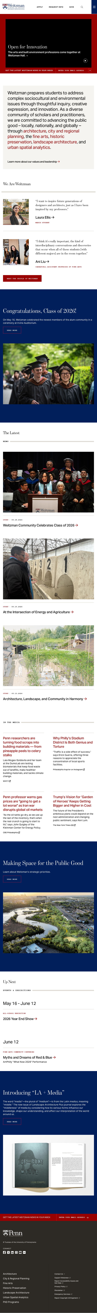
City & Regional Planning (16, 1278)
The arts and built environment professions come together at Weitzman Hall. (44, 54)
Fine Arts (8, 1283)
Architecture (10, 1273)
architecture (34, 131)
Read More (12, 330)
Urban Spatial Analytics (15, 1297)
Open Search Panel (82, 7)
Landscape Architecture (16, 1292)
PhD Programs (11, 1302)
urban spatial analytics (29, 147)
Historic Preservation (14, 1287)
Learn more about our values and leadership (32, 161)
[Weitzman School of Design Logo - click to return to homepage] (14, 7)
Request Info (56, 7)
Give (71, 7)
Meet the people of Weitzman (22, 279)
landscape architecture (55, 142)
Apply (40, 7)
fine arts (40, 136)
